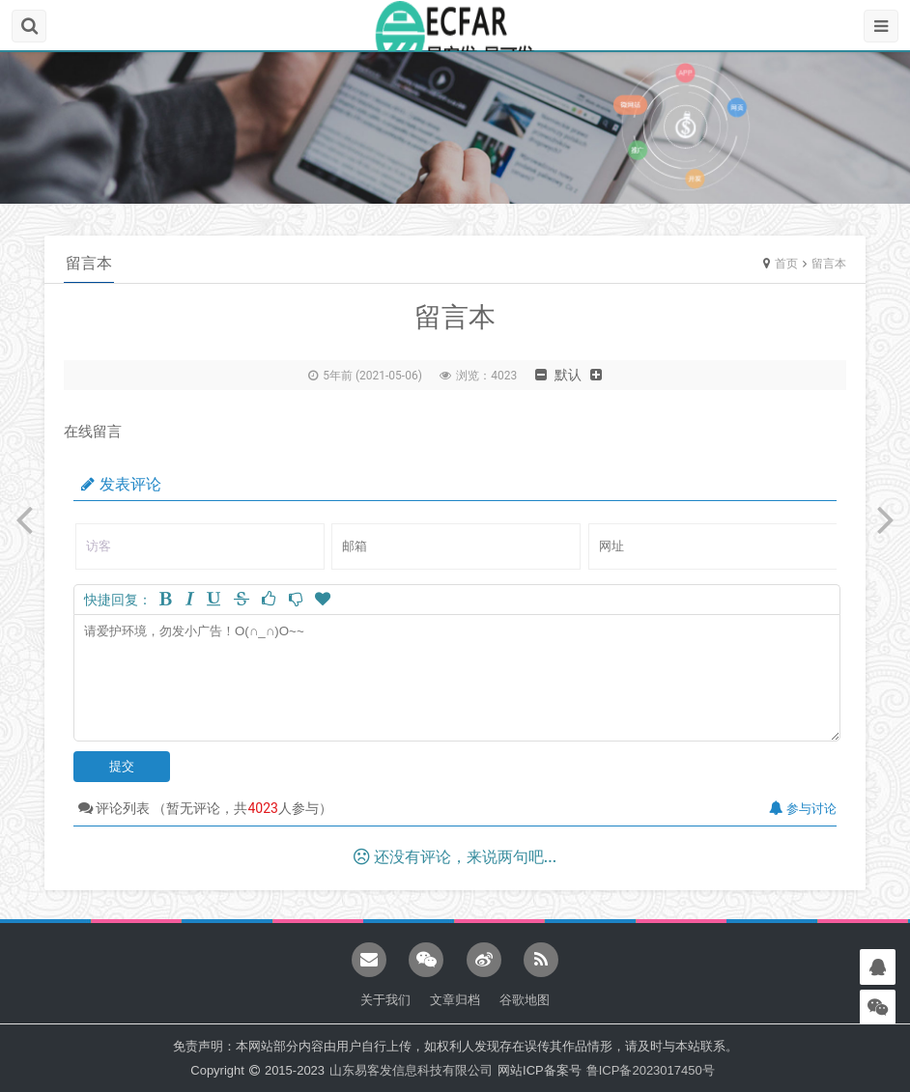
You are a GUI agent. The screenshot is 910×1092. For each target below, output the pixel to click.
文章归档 (455, 1000)
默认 (568, 374)
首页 (786, 263)
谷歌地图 (524, 1000)
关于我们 (385, 1000)
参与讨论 (803, 808)
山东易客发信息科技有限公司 (411, 1070)
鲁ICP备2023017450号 (650, 1070)
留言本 (828, 263)
